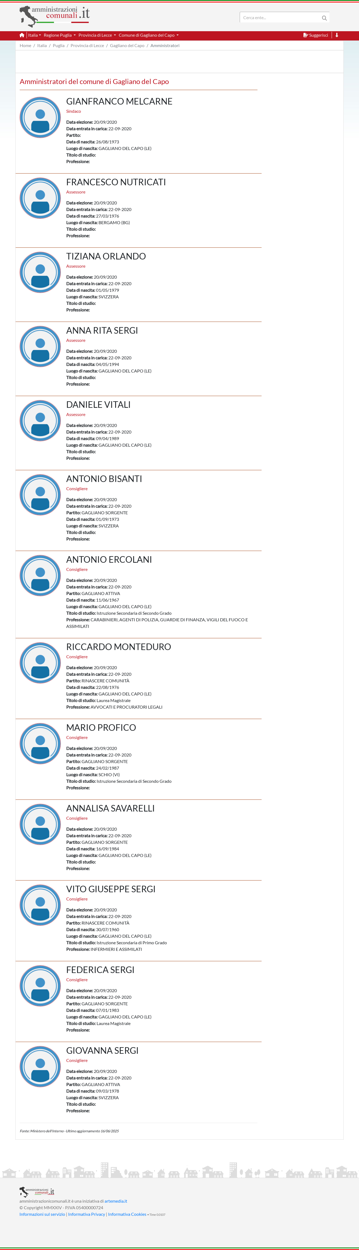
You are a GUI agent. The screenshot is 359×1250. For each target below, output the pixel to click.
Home (25, 45)
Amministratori (165, 45)
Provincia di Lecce (87, 45)
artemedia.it (116, 1200)
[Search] (281, 17)
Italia (42, 45)
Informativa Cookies (127, 1214)
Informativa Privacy (86, 1214)
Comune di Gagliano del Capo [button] (147, 34)
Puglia (59, 45)
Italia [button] (33, 34)
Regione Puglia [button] (58, 34)
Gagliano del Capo (127, 45)
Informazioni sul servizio (42, 1214)
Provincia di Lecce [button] (96, 34)
